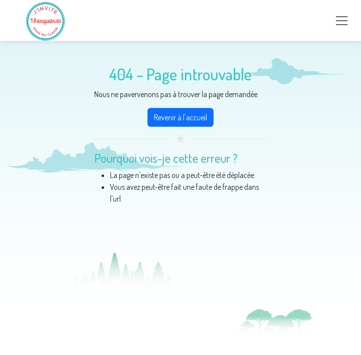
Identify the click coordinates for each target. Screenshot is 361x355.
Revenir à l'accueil (180, 117)
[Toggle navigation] (341, 20)
